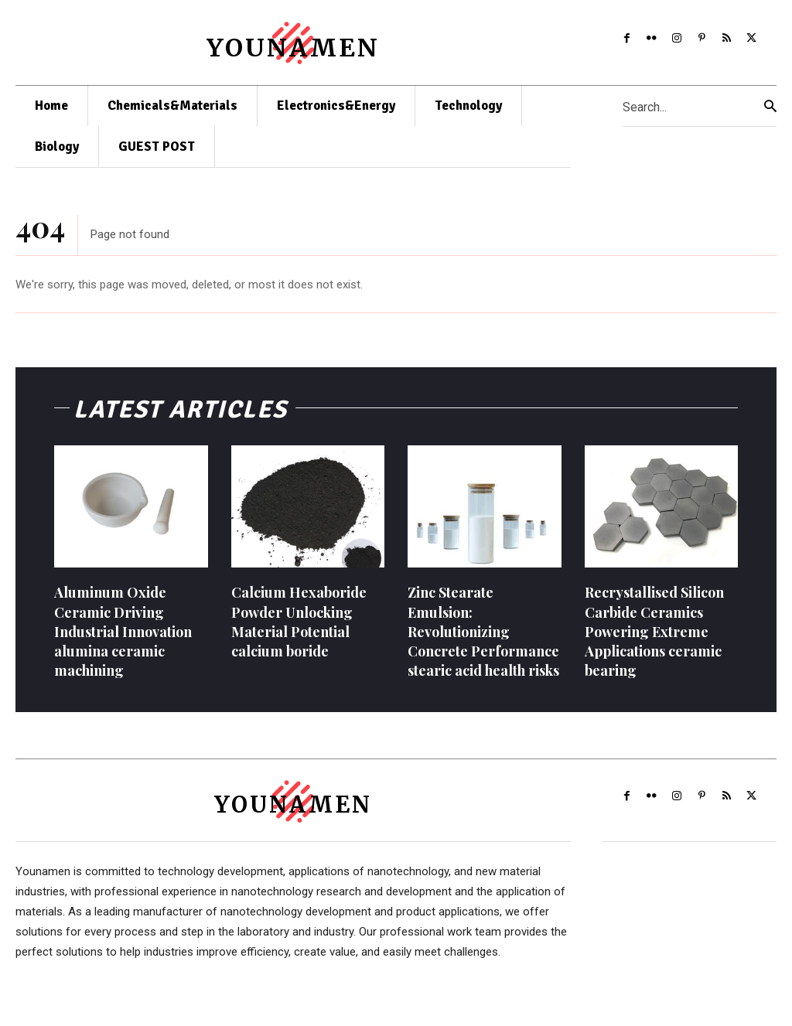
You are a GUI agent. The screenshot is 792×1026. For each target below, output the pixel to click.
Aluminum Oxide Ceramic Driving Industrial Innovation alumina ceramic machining (123, 639)
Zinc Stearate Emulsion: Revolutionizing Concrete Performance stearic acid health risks (483, 639)
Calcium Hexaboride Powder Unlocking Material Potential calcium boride (299, 629)
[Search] (770, 106)
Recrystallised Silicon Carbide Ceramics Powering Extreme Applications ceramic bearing (654, 639)
